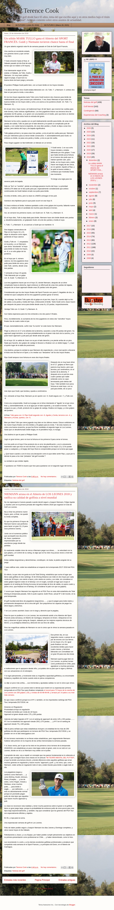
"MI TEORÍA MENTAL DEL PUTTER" (60, 758)
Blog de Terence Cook (30, 10)
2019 (89, 153)
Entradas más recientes (15, 880)
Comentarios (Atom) (45, 889)
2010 (89, 251)
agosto (92, 196)
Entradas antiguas (67, 880)
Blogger (72, 905)
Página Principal (42, 880)
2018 (89, 157)
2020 (89, 150)
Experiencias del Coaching (95, 115)
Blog (8, 25)
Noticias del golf (18, 480)
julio (91, 199)
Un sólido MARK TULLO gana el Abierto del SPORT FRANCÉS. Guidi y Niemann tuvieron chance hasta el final (39, 40)
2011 (89, 247)
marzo (92, 214)
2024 (89, 135)
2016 (89, 229)
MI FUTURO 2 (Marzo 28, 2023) (56, 25)
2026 (89, 128)
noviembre (93, 185)
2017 (89, 226)
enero (91, 221)
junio (91, 203)
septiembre (93, 192)
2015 (89, 233)
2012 (89, 244)
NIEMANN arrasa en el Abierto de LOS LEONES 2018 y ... (95, 177)
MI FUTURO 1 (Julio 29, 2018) (27, 25)
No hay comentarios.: (49, 477)
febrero (92, 217)
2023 (89, 139)
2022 (89, 143)
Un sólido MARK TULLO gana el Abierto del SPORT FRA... (95, 166)
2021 (89, 146)
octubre (92, 189)
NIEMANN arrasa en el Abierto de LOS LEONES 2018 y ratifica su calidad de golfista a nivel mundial (38, 495)
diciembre (93, 160)
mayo (91, 207)
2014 (89, 236)
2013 (89, 240)
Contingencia (89, 111)
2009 (89, 255)
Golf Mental (88, 106)
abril (91, 210)
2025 (89, 132)
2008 (89, 258)
